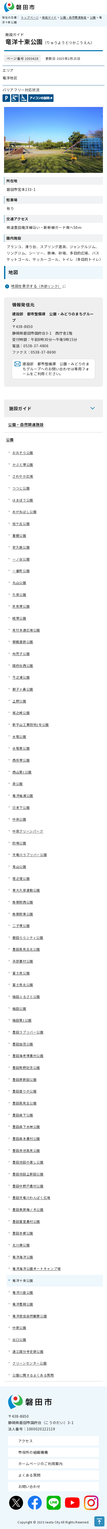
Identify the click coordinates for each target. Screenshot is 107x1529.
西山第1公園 (22, 772)
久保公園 (19, 594)
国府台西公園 (22, 665)
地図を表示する (38, 285)
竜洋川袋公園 (22, 1292)
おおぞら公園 (22, 452)
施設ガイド (49, 17)
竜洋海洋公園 (22, 1256)
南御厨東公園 (22, 914)
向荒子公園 (21, 653)
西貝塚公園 (21, 760)
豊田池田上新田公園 (28, 1174)
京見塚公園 (21, 606)
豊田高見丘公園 (24, 1103)
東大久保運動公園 (26, 890)
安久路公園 (21, 547)
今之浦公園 (21, 677)
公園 (93, 17)
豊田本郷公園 (22, 1233)
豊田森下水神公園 (26, 1126)
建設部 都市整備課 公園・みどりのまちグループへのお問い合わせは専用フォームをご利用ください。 (56, 368)
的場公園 (19, 843)
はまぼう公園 (22, 500)
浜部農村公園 (22, 961)
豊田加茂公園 (22, 1044)
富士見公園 (21, 973)
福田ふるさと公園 (26, 996)
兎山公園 (19, 866)
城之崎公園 (21, 712)
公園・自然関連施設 (73, 17)
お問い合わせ (29, 1486)
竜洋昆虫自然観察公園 (29, 1316)
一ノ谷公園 (21, 559)
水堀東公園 (21, 748)
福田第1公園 (22, 1020)
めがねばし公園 (24, 511)
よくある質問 (29, 1475)
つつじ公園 (21, 488)
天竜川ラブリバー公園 (29, 854)
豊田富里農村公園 (26, 1221)
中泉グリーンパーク (27, 831)
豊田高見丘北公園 (26, 949)
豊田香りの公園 (24, 1091)
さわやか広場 (22, 476)
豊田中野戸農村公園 (28, 1186)
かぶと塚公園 (22, 464)
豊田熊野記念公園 (26, 1067)
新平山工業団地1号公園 (30, 724)
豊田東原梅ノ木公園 (28, 1209)
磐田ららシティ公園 (27, 937)
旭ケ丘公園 (21, 523)
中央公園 (19, 819)
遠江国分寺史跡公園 (28, 1351)
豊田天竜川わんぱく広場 (31, 1197)
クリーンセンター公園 (29, 1363)
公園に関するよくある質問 (33, 1375)
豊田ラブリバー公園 (28, 1032)
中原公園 (19, 1327)
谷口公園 (19, 1339)
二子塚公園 (21, 925)
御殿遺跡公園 (22, 641)
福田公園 (19, 1008)
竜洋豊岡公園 (22, 1304)
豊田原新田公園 (24, 1079)
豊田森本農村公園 (26, 1138)
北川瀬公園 (21, 1245)
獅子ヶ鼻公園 (22, 689)
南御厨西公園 (22, 902)
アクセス (25, 1440)
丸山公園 (19, 582)
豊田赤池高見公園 (26, 1150)
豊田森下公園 (22, 1115)
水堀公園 (19, 736)
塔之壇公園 (21, 878)
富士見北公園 (22, 984)
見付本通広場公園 (26, 630)
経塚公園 (19, 618)
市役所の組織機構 (33, 1452)
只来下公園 (21, 807)
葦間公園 (19, 535)
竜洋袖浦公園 (22, 795)
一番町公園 (21, 570)
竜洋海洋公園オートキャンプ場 (36, 1268)
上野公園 (19, 701)
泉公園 (17, 783)
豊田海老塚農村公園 (28, 1055)
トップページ (30, 17)
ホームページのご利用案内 (40, 1463)
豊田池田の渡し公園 (28, 1162)
